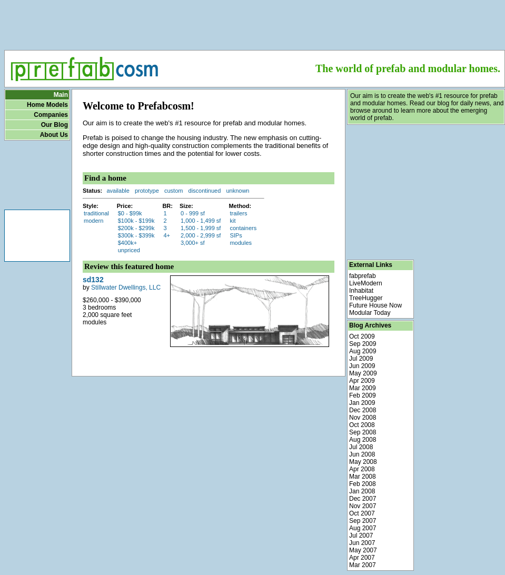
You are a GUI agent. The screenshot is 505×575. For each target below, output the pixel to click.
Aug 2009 (362, 351)
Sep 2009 (362, 344)
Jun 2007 (362, 543)
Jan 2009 (362, 403)
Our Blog (54, 124)
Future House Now (375, 305)
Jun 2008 (362, 454)
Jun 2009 (362, 366)
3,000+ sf (193, 243)
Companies (51, 114)
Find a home (105, 178)
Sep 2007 (362, 520)
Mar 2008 (362, 476)
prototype (147, 190)
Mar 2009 (362, 388)
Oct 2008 (362, 425)
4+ (166, 235)
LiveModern (365, 283)
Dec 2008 (362, 410)
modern (93, 220)
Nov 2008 (362, 417)
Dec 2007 (362, 498)
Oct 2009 (362, 336)
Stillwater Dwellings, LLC (126, 287)
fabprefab (362, 276)
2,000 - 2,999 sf (201, 235)
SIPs (236, 235)
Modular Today (370, 312)
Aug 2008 (362, 439)
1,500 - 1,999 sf (201, 228)
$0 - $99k (130, 213)
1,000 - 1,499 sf (201, 220)
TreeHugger (366, 298)
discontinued (205, 190)
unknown (237, 190)
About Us (54, 134)
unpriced (129, 250)
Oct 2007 (362, 513)
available (117, 190)
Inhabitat (361, 290)
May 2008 (363, 461)
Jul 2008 (361, 447)
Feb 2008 (362, 484)
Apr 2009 (362, 380)
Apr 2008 (362, 469)
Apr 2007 (362, 557)
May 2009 (363, 373)
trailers (238, 213)
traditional (96, 213)
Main (61, 94)
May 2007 (363, 550)
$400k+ (127, 243)
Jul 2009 (361, 358)
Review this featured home (129, 266)
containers (243, 228)
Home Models (47, 104)
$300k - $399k (136, 235)
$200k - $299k (136, 228)
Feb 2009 (362, 395)
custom (173, 190)
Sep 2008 (362, 432)
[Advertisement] (254, 21)
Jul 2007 (361, 535)
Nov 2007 (362, 506)
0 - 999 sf (193, 213)
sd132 (93, 279)
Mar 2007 (362, 565)
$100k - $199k (136, 220)
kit (232, 220)
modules (241, 243)
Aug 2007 (362, 528)
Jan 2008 (362, 491)
